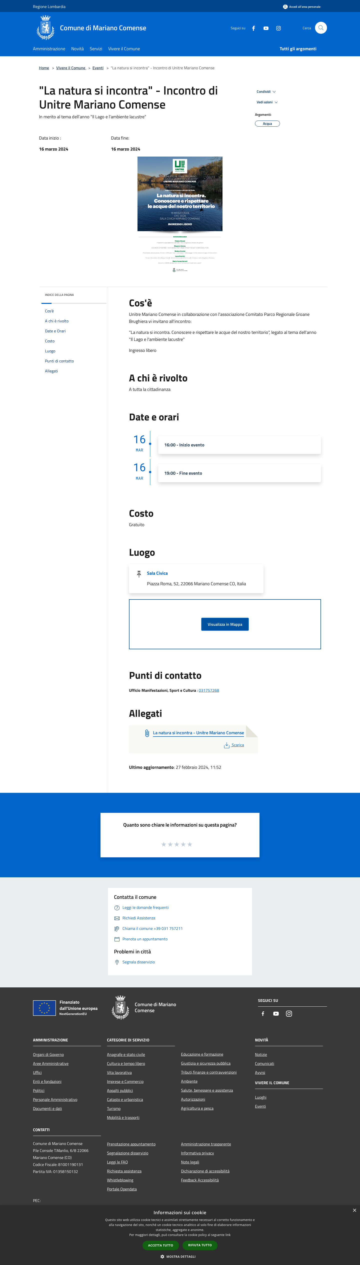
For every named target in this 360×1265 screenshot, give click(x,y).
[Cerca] (321, 28)
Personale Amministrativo (55, 1099)
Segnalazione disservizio (127, 1153)
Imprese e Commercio (125, 1081)
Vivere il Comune (71, 68)
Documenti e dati (47, 1108)
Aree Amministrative (50, 1063)
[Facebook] (251, 27)
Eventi (98, 68)
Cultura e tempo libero (126, 1063)
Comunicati (264, 1063)
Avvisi (260, 1072)
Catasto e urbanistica (125, 1099)
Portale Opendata (122, 1189)
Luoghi (260, 1097)
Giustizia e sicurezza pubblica (205, 1063)
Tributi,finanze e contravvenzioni (209, 1072)
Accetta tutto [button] (160, 1245)
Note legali (190, 1162)
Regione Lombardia (49, 7)
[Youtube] (264, 27)
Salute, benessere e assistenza (207, 1090)
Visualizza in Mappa (225, 624)
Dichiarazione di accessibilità (205, 1171)
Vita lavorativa (119, 1072)
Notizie (261, 1054)
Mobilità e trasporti (123, 1117)
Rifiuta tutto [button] (200, 1245)
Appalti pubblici (120, 1090)
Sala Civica (157, 573)
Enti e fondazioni (47, 1081)
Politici (38, 1090)
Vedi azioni (268, 102)
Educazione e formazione (202, 1054)
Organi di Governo (48, 1054)
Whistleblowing (120, 1180)
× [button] (354, 1210)
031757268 (209, 690)
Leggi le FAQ (117, 1162)
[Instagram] (277, 27)
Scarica (233, 745)
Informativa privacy (197, 1153)
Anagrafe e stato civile (126, 1054)
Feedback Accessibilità (200, 1180)
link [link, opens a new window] (228, 1235)
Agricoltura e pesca (197, 1108)
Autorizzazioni (193, 1099)
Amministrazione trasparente (206, 1144)
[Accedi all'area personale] (301, 7)
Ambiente (189, 1081)
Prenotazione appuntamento (131, 1144)
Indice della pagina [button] (59, 294)
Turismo (113, 1108)
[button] (180, 1256)
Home (44, 68)
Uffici (37, 1072)
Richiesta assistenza (124, 1171)
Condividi (267, 92)
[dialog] (180, 1235)
